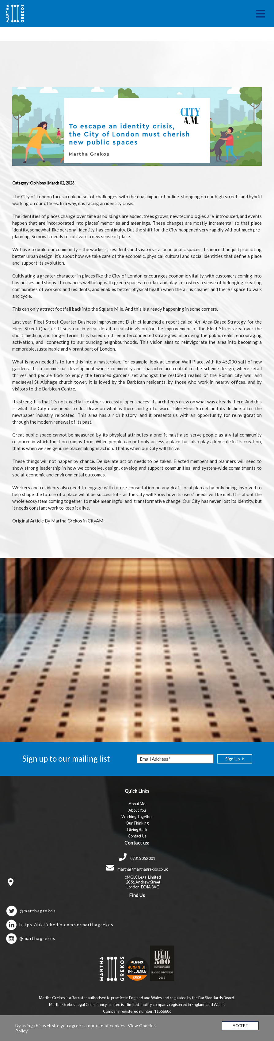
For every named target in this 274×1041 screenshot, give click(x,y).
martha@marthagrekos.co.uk (137, 869)
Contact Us (137, 835)
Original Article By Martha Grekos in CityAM (57, 520)
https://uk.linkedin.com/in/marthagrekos (66, 924)
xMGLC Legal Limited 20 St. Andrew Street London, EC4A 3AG (143, 882)
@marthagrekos (38, 910)
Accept (240, 1025)
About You (137, 810)
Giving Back (137, 829)
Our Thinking (137, 823)
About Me (137, 803)
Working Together (137, 816)
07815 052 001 (137, 858)
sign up (234, 758)
